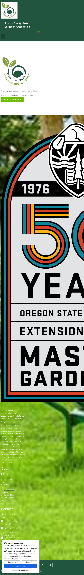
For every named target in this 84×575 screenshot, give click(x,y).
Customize (12, 562)
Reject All (29, 562)
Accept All (21, 566)
